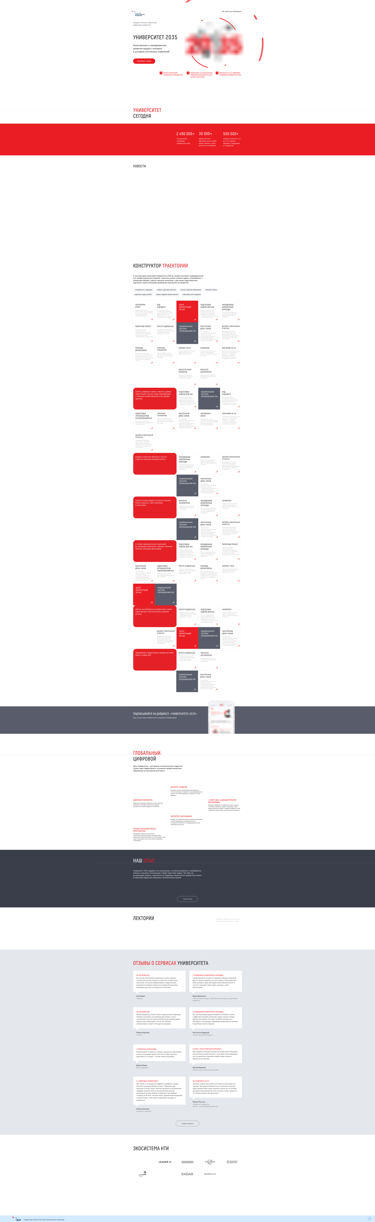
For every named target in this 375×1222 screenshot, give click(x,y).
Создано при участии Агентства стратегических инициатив (44, 1220)
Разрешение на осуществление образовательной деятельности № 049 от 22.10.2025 (201, 75)
